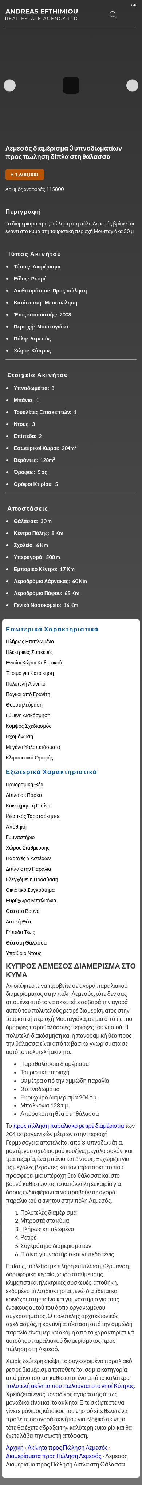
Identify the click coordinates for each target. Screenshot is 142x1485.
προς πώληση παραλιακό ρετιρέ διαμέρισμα (68, 1125)
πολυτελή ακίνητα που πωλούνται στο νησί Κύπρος (70, 1385)
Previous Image (10, 86)
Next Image (132, 86)
